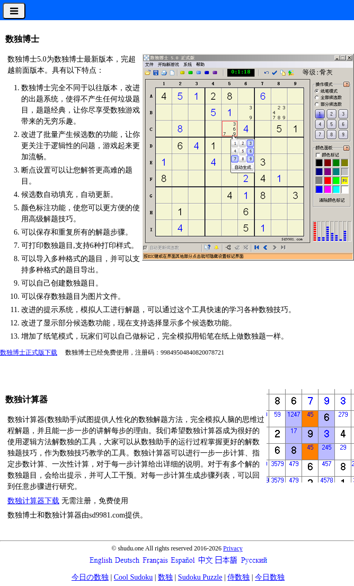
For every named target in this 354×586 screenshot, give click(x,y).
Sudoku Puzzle (200, 577)
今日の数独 (90, 577)
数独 (165, 577)
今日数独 (270, 577)
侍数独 (238, 577)
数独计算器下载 (33, 501)
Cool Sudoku (133, 577)
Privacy (233, 548)
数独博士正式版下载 (28, 352)
